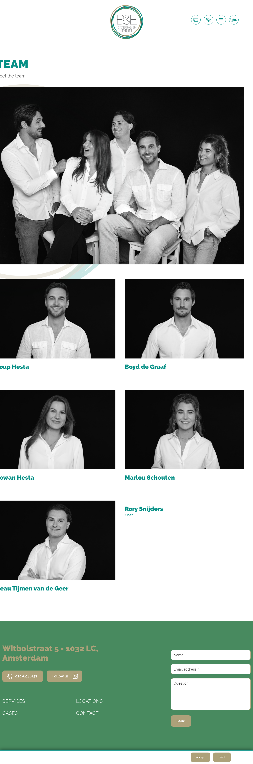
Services (13, 701)
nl (235, 19)
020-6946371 (26, 676)
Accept (200, 757)
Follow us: (60, 676)
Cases (10, 713)
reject (222, 757)
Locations (89, 701)
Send (181, 721)
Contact (87, 713)
